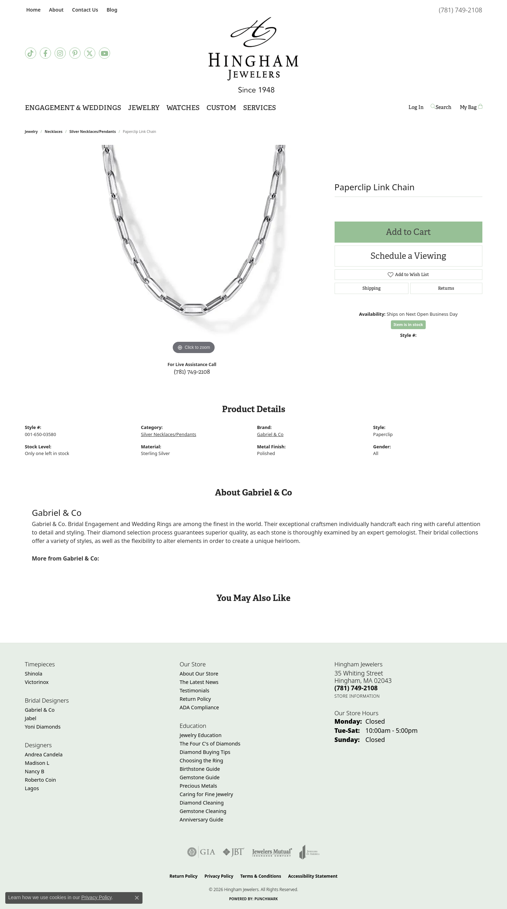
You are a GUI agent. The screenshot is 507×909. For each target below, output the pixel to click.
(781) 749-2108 (192, 371)
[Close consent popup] (137, 898)
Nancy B (34, 771)
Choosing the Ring (201, 760)
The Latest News (199, 682)
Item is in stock (408, 324)
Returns (446, 288)
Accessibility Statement (312, 876)
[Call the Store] (356, 688)
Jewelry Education (201, 735)
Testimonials (194, 690)
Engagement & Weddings (73, 107)
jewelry (31, 131)
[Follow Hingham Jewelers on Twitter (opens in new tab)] (89, 53)
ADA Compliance (199, 707)
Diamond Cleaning (202, 802)
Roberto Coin (40, 779)
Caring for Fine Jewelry (206, 794)
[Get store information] (357, 696)
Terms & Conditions (260, 876)
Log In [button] (416, 108)
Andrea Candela (44, 754)
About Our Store (199, 673)
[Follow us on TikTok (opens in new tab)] (30, 53)
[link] (33, 10)
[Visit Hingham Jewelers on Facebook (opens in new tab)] (45, 53)
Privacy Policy (218, 876)
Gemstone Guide (200, 777)
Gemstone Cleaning (203, 811)
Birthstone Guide (200, 769)
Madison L (37, 763)
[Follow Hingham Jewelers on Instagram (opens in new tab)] (60, 53)
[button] (55, 10)
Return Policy (195, 699)
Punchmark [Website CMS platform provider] (266, 898)
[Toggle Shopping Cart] (471, 107)
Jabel (31, 718)
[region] (193, 250)
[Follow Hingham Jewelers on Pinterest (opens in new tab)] (75, 53)
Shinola (34, 673)
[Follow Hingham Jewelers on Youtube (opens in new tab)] (104, 53)
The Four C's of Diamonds (210, 743)
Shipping (371, 288)
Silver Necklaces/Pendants (92, 131)
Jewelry (143, 107)
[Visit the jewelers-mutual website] (272, 852)
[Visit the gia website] (201, 852)
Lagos (32, 788)
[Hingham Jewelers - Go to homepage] (253, 55)
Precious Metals (198, 785)
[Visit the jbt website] (233, 852)
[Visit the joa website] (309, 852)
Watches (182, 107)
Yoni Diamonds (43, 726)
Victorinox (37, 682)
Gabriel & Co (270, 434)
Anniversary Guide (201, 819)
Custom (221, 107)
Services (259, 107)
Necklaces (54, 131)
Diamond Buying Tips (205, 752)
